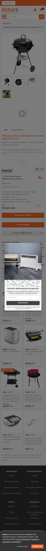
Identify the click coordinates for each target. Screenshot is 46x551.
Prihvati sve (37, 546)
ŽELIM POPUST (23, 303)
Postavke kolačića (22, 546)
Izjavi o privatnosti (23, 539)
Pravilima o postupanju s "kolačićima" (20, 540)
